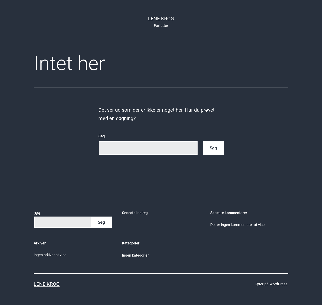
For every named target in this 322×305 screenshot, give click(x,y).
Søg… (102, 136)
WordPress (278, 284)
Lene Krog (161, 19)
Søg (37, 213)
